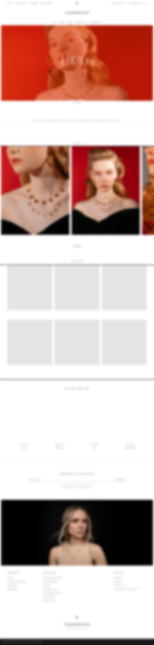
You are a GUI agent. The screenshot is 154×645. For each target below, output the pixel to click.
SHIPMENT (47, 585)
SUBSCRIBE (120, 479)
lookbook (11, 585)
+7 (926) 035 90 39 (120, 585)
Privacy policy (49, 601)
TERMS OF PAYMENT (50, 581)
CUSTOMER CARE (49, 573)
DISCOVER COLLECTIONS (17, 581)
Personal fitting (50, 589)
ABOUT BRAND (12, 589)
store (10, 577)
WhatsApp (118, 577)
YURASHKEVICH (13, 573)
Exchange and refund (52, 593)
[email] (70, 479)
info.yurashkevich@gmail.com (126, 589)
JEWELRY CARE (48, 597)
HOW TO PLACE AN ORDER (53, 577)
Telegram (118, 581)
